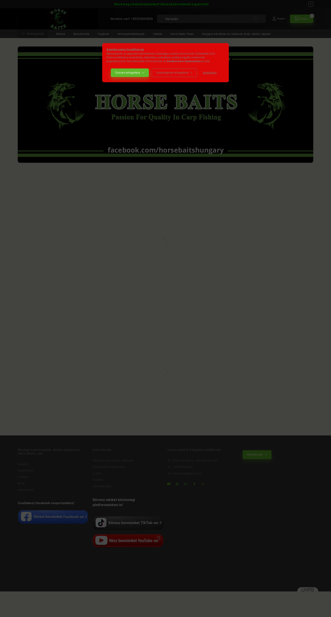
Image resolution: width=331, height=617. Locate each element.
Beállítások (210, 72)
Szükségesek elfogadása (172, 72)
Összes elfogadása (127, 72)
